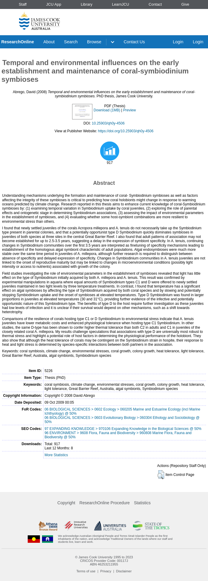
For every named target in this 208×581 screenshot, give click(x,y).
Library (86, 4)
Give (185, 4)
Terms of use (85, 571)
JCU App (53, 4)
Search (71, 41)
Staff (23, 4)
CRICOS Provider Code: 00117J (104, 560)
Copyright (66, 502)
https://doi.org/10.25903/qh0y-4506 (125, 131)
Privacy (105, 571)
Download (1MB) (107, 110)
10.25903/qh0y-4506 (108, 123)
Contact (155, 4)
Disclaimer (124, 571)
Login (178, 41)
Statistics (142, 502)
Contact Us (134, 41)
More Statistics (56, 455)
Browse (94, 41)
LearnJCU (120, 4)
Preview (129, 110)
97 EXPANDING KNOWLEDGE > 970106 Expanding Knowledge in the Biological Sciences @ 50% (122, 429)
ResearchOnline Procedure (105, 502)
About (49, 41)
